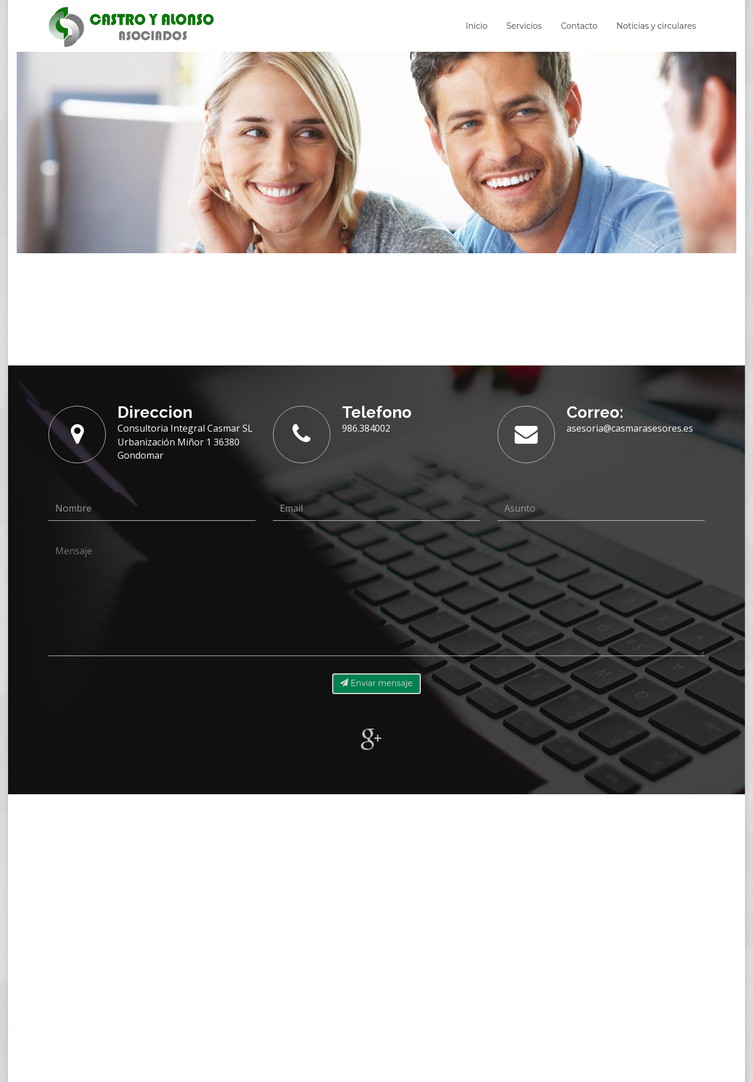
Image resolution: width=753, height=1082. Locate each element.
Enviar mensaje (376, 683)
